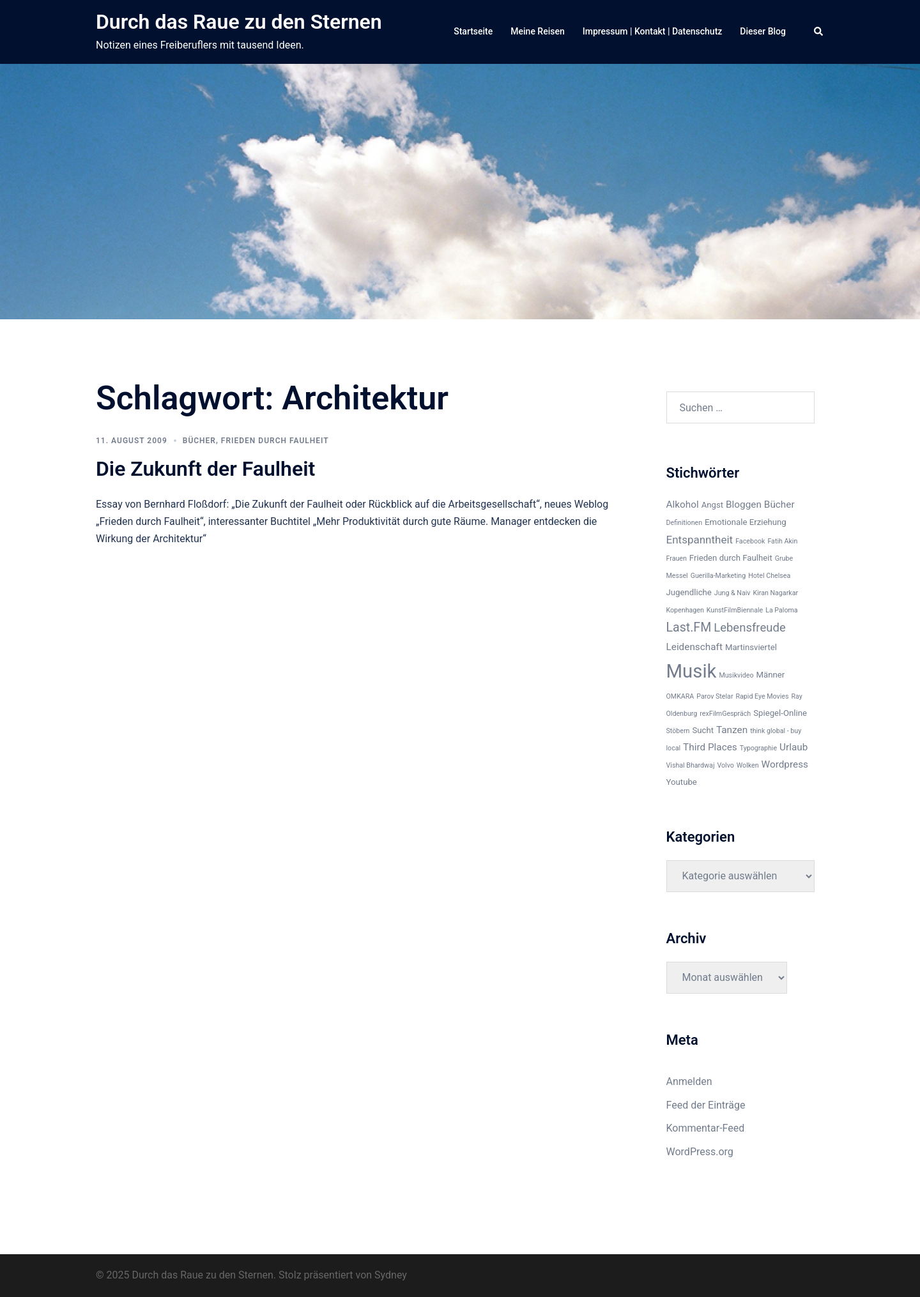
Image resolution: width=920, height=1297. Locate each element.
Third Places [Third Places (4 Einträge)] (710, 747)
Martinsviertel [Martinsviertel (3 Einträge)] (751, 647)
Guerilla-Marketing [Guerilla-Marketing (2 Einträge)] (718, 576)
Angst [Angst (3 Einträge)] (712, 505)
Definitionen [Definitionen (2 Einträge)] (684, 523)
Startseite (473, 31)
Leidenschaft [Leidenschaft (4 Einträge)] (694, 647)
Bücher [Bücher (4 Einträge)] (779, 504)
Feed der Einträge (706, 1105)
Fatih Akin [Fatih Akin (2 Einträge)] (782, 541)
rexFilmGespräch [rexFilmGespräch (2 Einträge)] (725, 713)
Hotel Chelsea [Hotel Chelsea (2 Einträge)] (769, 576)
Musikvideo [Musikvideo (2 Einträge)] (736, 675)
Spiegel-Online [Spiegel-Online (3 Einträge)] (780, 713)
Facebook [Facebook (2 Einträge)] (750, 541)
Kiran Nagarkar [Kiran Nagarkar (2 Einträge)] (775, 593)
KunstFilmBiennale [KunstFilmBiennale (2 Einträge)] (735, 610)
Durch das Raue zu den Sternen (239, 22)
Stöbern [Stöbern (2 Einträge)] (678, 731)
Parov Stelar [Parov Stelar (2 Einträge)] (714, 696)
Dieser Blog (763, 31)
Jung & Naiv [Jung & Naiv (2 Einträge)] (732, 593)
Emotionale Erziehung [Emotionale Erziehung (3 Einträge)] (745, 522)
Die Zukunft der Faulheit (205, 469)
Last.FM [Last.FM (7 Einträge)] (689, 627)
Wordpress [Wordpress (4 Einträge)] (785, 764)
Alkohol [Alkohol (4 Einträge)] (682, 504)
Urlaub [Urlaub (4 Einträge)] (793, 747)
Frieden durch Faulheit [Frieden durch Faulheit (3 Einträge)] (730, 558)
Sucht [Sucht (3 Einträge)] (703, 730)
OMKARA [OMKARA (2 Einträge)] (680, 696)
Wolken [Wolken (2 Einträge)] (748, 765)
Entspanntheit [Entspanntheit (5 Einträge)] (699, 539)
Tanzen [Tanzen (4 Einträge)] (731, 730)
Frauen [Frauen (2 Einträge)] (676, 558)
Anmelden (689, 1081)
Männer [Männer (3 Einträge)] (770, 674)
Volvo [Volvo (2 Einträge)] (725, 765)
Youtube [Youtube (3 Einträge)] (681, 782)
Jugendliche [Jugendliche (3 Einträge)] (689, 592)
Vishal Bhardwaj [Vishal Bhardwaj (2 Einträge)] (690, 765)
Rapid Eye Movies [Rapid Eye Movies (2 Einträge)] (761, 696)
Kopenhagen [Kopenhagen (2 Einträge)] (685, 610)
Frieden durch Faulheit (275, 440)
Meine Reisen (537, 31)
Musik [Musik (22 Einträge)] (691, 671)
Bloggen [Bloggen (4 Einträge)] (744, 504)
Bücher (199, 440)
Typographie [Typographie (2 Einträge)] (758, 748)
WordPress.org (699, 1152)
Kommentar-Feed (705, 1128)
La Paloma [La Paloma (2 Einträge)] (781, 610)
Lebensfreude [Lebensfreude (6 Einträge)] (750, 628)
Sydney (390, 1275)
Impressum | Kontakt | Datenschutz (653, 31)
